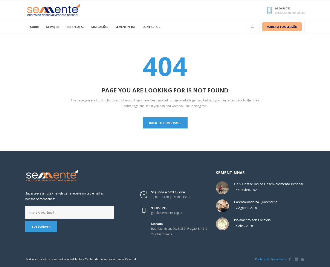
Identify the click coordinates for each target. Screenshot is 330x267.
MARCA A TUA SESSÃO (282, 27)
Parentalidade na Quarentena (255, 202)
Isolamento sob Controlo (252, 220)
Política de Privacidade (270, 259)
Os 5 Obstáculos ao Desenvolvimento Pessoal (268, 184)
